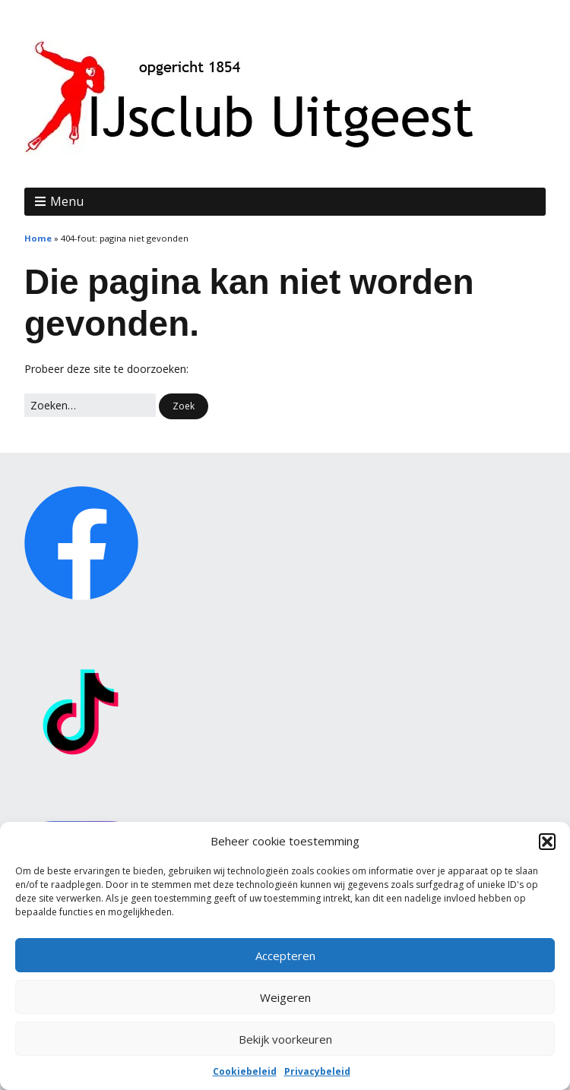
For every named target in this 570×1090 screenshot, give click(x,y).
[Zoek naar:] (90, 405)
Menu (67, 201)
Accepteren (285, 955)
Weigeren (285, 997)
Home (38, 238)
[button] (547, 841)
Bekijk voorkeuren (285, 1039)
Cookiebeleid (245, 1071)
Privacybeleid (317, 1071)
